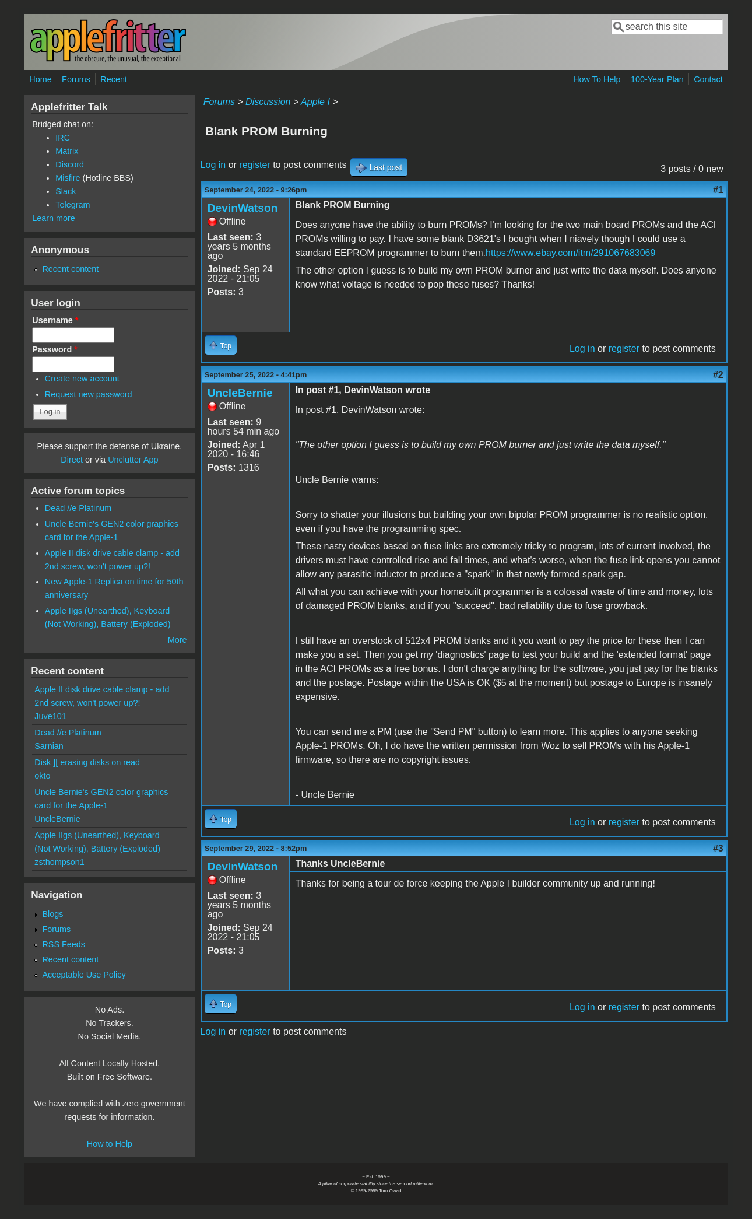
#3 (718, 848)
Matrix (66, 151)
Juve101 (50, 716)
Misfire (67, 178)
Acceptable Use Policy (83, 974)
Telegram (72, 204)
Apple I (315, 102)
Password (55, 349)
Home (40, 79)
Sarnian (49, 746)
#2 (718, 375)
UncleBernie (240, 393)
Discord (69, 164)
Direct (72, 459)
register (254, 165)
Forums (76, 79)
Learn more (53, 218)
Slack (65, 191)
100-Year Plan (657, 79)
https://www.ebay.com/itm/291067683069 (570, 253)
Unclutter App (133, 459)
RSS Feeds (63, 944)
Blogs (52, 914)
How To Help (596, 79)
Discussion (267, 102)
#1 (718, 190)
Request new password (88, 394)
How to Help (109, 1143)
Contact (708, 79)
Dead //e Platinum (78, 508)
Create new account (82, 378)
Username (55, 320)
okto (42, 775)
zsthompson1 (59, 862)
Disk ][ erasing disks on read (87, 762)
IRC (62, 137)
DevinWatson (243, 208)
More (177, 639)
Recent (113, 79)
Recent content (70, 269)
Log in (213, 165)
